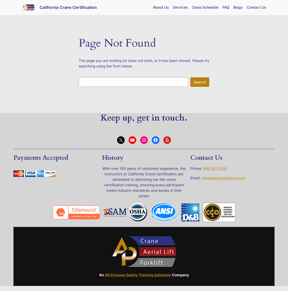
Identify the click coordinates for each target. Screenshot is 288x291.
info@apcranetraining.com (223, 178)
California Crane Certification (68, 7)
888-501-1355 (215, 168)
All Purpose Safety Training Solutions (138, 275)
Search (200, 82)
